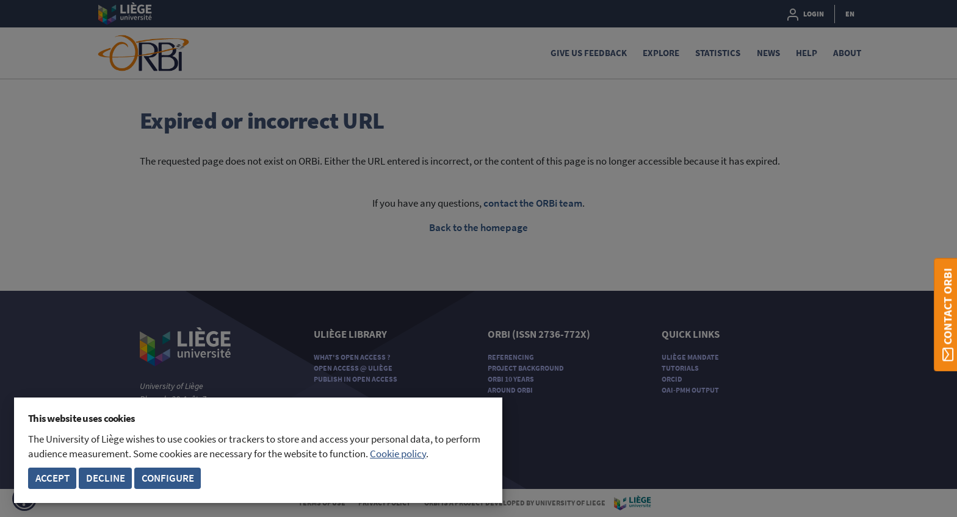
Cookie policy (398, 453)
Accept (52, 478)
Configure (168, 478)
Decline (105, 478)
